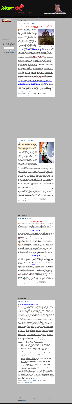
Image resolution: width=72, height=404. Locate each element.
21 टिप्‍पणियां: (34, 93)
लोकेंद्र (63, 17)
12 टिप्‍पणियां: (34, 380)
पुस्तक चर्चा (40, 17)
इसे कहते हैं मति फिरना (24, 301)
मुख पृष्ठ (4, 17)
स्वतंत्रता (31, 200)
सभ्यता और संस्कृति (29, 283)
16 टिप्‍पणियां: (34, 198)
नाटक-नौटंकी (23, 382)
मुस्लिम (22, 283)
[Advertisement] (36, 103)
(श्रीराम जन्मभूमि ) (27, 30)
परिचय (58, 17)
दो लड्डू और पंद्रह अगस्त (25, 140)
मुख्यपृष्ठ (35, 398)
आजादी (22, 200)
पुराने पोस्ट (51, 398)
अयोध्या (23, 29)
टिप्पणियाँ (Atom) (25, 400)
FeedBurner (11, 52)
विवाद (28, 95)
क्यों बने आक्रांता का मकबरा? (26, 23)
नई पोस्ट (20, 398)
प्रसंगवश (22, 95)
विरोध (25, 95)
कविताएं (23, 17)
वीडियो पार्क (9, 17)
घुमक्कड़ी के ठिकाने (17, 17)
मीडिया (50, 17)
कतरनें (45, 17)
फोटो (54, 17)
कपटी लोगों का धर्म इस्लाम (25, 218)
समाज (28, 200)
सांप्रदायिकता (31, 95)
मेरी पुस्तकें (34, 17)
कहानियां (28, 17)
